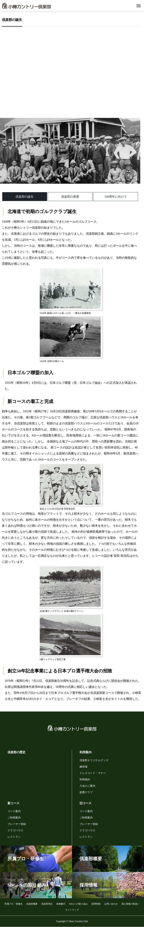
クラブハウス (15, 830)
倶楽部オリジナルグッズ (94, 760)
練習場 (83, 766)
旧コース (86, 803)
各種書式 (60, 904)
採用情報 (96, 904)
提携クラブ (86, 792)
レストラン (14, 836)
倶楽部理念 (46, 904)
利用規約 (85, 779)
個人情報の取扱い (131, 904)
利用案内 (86, 752)
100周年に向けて (115, 196)
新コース (14, 803)
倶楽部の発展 (70, 196)
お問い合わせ (111, 904)
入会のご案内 (87, 785)
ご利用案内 (14, 817)
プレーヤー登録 (17, 824)
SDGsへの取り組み (78, 904)
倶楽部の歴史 (17, 752)
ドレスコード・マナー (93, 773)
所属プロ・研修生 (13, 904)
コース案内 (14, 811)
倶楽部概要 (32, 904)
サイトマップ (72, 910)
